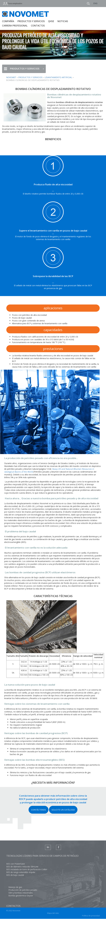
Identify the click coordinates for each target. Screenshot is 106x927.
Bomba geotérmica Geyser (20, 895)
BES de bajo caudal (15, 875)
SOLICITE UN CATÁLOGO (63, 809)
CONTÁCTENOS (38, 809)
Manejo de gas (15, 887)
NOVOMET (11, 77)
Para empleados (12, 3)
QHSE (51, 21)
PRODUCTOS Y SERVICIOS (31, 21)
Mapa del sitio (53, 913)
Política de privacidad (91, 915)
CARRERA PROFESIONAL (15, 25)
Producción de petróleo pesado (22, 890)
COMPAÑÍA (8, 21)
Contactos (13, 905)
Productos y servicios (30, 77)
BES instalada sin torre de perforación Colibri (26, 869)
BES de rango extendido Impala (20, 872)
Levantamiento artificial (58, 77)
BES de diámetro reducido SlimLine (22, 866)
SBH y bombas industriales (20, 892)
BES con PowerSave (15, 863)
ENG (95, 3)
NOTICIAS (62, 21)
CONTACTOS (38, 25)
